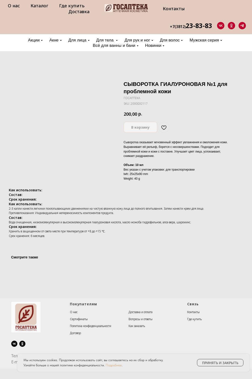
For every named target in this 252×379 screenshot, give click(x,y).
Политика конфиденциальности (90, 326)
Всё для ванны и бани (114, 45)
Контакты (174, 8)
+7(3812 (177, 26)
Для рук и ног (137, 40)
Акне (54, 40)
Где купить (72, 6)
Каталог (39, 6)
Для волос (170, 40)
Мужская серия (204, 40)
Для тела (105, 40)
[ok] (231, 25)
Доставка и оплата (141, 312)
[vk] (220, 25)
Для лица (77, 40)
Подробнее (114, 365)
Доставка (78, 11)
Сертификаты (79, 319)
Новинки (153, 45)
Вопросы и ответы (141, 319)
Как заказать (137, 326)
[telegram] (242, 25)
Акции (34, 40)
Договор (75, 333)
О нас (14, 6)
